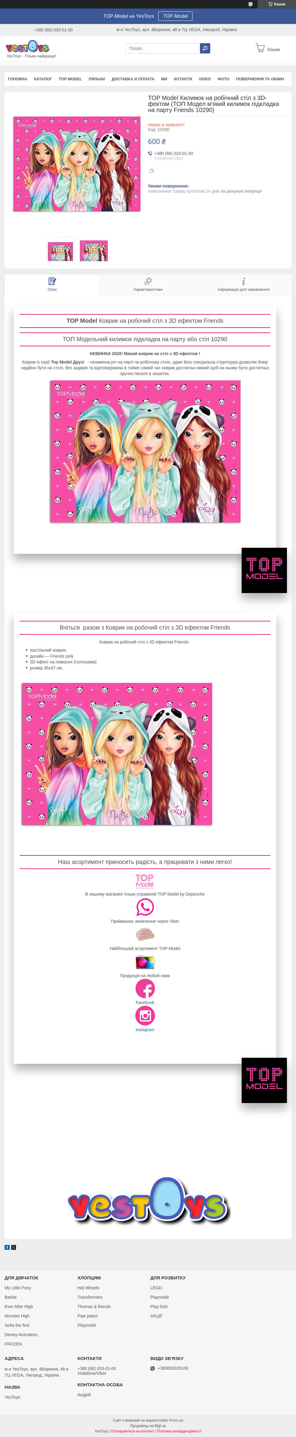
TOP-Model (175, 16)
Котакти (183, 79)
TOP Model (70, 79)
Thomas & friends (94, 1306)
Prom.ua (176, 1420)
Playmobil (86, 1325)
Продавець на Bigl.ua (148, 1426)
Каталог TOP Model (145, 537)
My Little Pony (18, 1287)
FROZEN (13, 1344)
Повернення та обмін (260, 79)
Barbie (11, 1297)
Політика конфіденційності (179, 1431)
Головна (17, 79)
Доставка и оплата (132, 79)
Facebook (145, 1002)
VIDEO (205, 79)
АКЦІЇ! (156, 1316)
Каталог (43, 79)
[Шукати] (205, 48)
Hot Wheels (88, 1287)
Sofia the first (17, 1325)
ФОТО (223, 79)
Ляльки (96, 79)
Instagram (145, 1029)
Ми (164, 79)
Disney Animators (21, 1334)
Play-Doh (159, 1306)
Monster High (17, 1316)
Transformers (89, 1297)
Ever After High (19, 1306)
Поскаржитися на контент (132, 1431)
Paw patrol (87, 1316)
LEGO (156, 1287)
